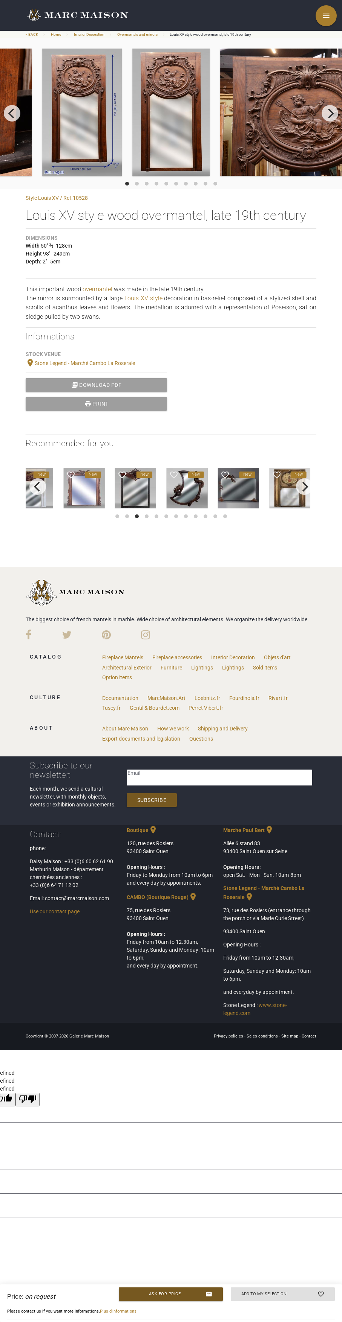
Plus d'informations (118, 1311)
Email (133, 773)
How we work (173, 729)
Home (56, 34)
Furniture (171, 668)
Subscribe (152, 800)
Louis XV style (143, 298)
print (96, 404)
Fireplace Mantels (122, 657)
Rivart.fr (278, 698)
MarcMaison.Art (166, 698)
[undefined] (27, 1099)
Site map (290, 1036)
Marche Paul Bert (248, 830)
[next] (330, 113)
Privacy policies (229, 1036)
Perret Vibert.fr (206, 708)
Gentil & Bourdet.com (154, 708)
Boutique (142, 830)
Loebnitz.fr (207, 698)
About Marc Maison (125, 729)
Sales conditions (263, 1036)
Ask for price (181, 1294)
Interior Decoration (89, 34)
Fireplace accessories (177, 657)
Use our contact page (55, 911)
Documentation (120, 698)
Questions (201, 739)
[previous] (12, 113)
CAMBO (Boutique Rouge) (162, 897)
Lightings (202, 668)
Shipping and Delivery (223, 729)
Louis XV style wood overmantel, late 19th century (210, 34)
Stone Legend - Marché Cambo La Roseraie (80, 363)
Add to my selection (282, 1294)
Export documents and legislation (141, 739)
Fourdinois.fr (244, 698)
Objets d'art (277, 657)
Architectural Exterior (127, 668)
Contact (309, 1036)
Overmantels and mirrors (137, 34)
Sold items (265, 668)
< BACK (32, 34)
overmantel (97, 289)
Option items (117, 677)
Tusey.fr (111, 708)
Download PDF (96, 385)
